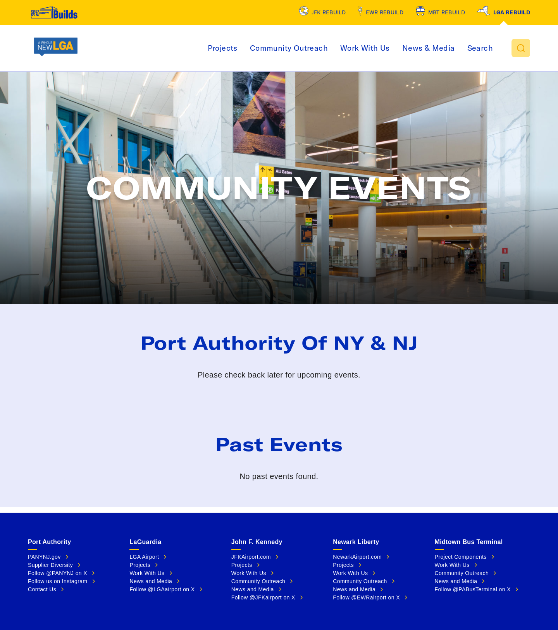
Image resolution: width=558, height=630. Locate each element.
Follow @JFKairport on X (263, 597)
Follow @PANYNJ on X (57, 573)
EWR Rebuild (384, 12)
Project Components (461, 557)
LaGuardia (145, 542)
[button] (521, 48)
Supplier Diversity (50, 565)
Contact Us (42, 589)
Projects (261, 48)
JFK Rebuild (329, 12)
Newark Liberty (356, 542)
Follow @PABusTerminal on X (473, 589)
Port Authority (49, 542)
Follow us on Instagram (58, 581)
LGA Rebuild (511, 12)
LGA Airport (144, 557)
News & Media (466, 48)
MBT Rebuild (446, 12)
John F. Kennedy (256, 542)
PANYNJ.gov (44, 557)
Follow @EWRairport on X (366, 597)
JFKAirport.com (251, 557)
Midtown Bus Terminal (469, 542)
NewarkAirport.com (357, 557)
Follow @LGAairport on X (162, 589)
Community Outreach (327, 48)
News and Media (150, 581)
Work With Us (403, 48)
